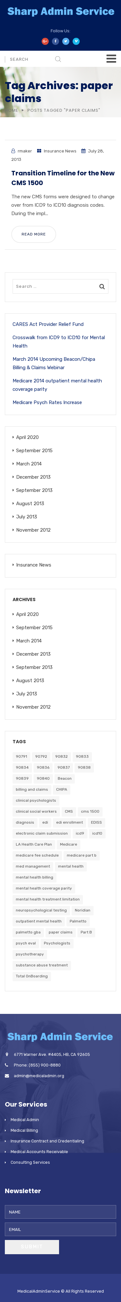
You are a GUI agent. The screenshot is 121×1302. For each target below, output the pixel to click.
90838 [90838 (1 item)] (84, 767)
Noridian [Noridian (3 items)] (82, 910)
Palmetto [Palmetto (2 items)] (78, 921)
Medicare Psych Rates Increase (47, 402)
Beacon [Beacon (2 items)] (65, 778)
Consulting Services (30, 1162)
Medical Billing (24, 1130)
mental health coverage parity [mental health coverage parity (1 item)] (44, 888)
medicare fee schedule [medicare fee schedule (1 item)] (37, 855)
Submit (32, 1247)
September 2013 (34, 490)
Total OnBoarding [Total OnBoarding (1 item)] (32, 976)
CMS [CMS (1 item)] (69, 811)
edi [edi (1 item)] (45, 822)
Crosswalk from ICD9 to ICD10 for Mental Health (59, 342)
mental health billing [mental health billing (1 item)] (34, 877)
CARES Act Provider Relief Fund (48, 324)
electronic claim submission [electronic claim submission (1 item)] (42, 833)
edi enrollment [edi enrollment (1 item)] (69, 822)
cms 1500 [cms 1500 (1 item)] (90, 811)
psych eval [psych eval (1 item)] (26, 943)
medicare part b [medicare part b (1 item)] (81, 855)
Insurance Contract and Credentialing (47, 1141)
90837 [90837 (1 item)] (63, 767)
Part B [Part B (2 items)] (86, 932)
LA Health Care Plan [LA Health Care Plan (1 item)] (34, 844)
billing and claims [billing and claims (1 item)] (32, 789)
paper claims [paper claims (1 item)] (61, 932)
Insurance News (60, 150)
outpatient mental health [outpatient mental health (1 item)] (39, 921)
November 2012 (33, 530)
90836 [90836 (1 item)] (43, 767)
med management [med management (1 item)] (33, 866)
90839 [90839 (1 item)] (22, 778)
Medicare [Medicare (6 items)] (68, 844)
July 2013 (26, 517)
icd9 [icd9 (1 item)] (80, 833)
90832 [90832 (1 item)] (61, 756)
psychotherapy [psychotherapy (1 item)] (30, 954)
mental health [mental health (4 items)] (71, 866)
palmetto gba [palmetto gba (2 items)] (28, 932)
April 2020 (27, 437)
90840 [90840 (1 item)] (43, 778)
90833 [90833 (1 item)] (82, 756)
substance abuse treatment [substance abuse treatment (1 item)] (42, 965)
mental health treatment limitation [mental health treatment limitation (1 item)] (48, 899)
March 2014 (29, 464)
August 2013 (30, 503)
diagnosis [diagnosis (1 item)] (25, 822)
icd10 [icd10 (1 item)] (97, 833)
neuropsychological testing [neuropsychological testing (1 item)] (41, 910)
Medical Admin (25, 1119)
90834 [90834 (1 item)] (22, 767)
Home (11, 110)
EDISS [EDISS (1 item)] (96, 822)
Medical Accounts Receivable (39, 1151)
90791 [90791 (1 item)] (21, 756)
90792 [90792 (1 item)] (41, 756)
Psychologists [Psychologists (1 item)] (57, 943)
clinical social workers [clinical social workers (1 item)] (36, 811)
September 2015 (34, 450)
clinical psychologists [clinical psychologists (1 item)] (36, 800)
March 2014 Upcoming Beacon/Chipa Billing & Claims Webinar (54, 363)
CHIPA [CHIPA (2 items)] (61, 789)
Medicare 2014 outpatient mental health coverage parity (57, 385)
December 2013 (33, 477)
